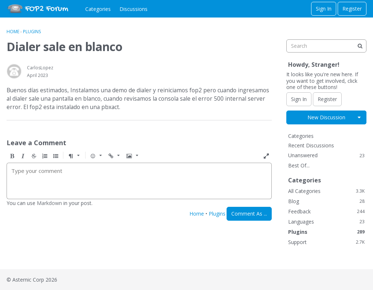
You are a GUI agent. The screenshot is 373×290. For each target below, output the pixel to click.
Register (352, 8)
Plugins (217, 213)
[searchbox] (326, 46)
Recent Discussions (311, 145)
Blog (326, 201)
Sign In (323, 8)
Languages (326, 221)
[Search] (359, 46)
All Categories (326, 190)
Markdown (49, 203)
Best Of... (299, 165)
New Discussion (326, 117)
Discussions (133, 8)
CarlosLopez (40, 68)
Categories (98, 8)
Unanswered (326, 155)
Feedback (326, 211)
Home (196, 213)
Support (326, 242)
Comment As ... (249, 213)
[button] (12, 156)
